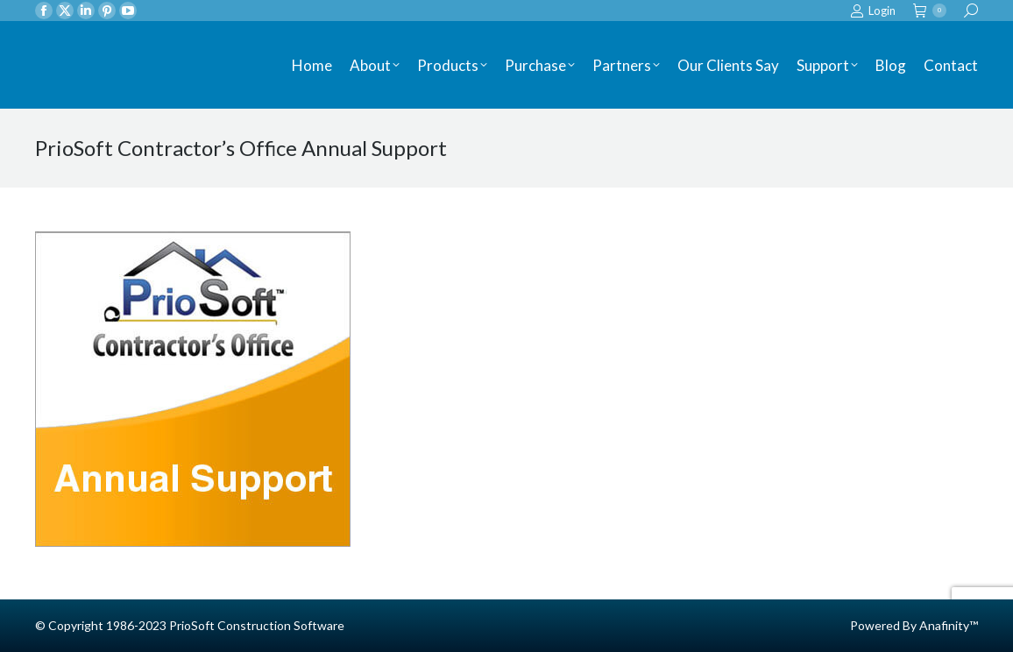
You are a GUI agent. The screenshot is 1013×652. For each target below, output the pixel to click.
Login (873, 11)
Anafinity (944, 625)
